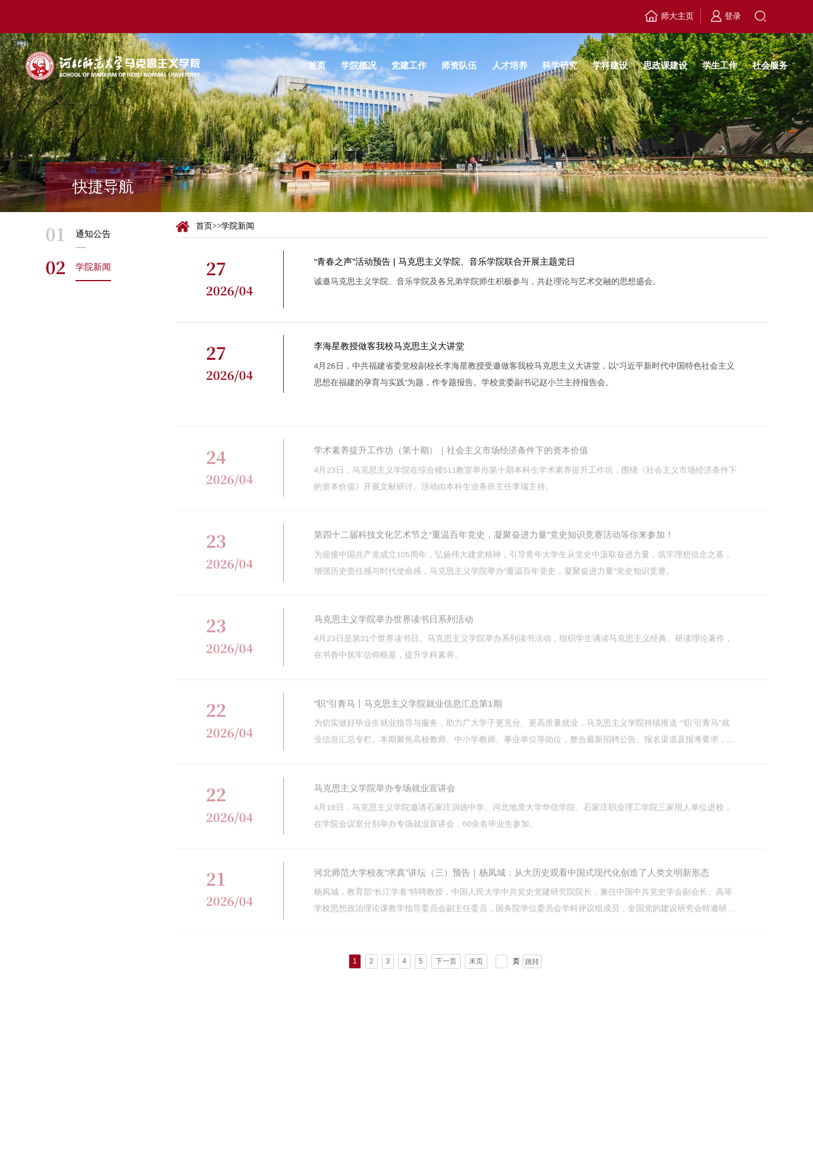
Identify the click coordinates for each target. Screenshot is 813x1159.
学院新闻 (237, 226)
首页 (204, 226)
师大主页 (669, 16)
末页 (476, 961)
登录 (726, 16)
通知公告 (93, 234)
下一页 (446, 961)
